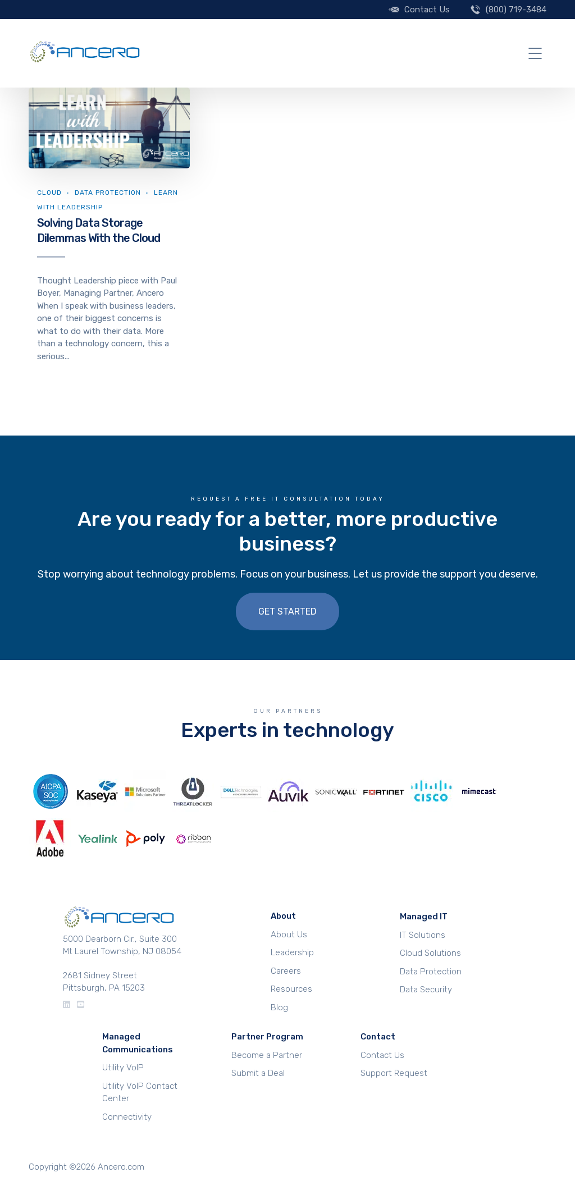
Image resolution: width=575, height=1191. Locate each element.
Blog (279, 1007)
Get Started (287, 611)
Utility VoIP (123, 1067)
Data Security (426, 989)
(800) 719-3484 (516, 9)
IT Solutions (422, 935)
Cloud (49, 192)
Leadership (292, 952)
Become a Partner (266, 1055)
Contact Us (427, 9)
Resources (291, 989)
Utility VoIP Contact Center (139, 1092)
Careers (286, 971)
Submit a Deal (258, 1073)
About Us (289, 934)
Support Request (393, 1073)
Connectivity (127, 1117)
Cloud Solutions (430, 953)
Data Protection (108, 192)
